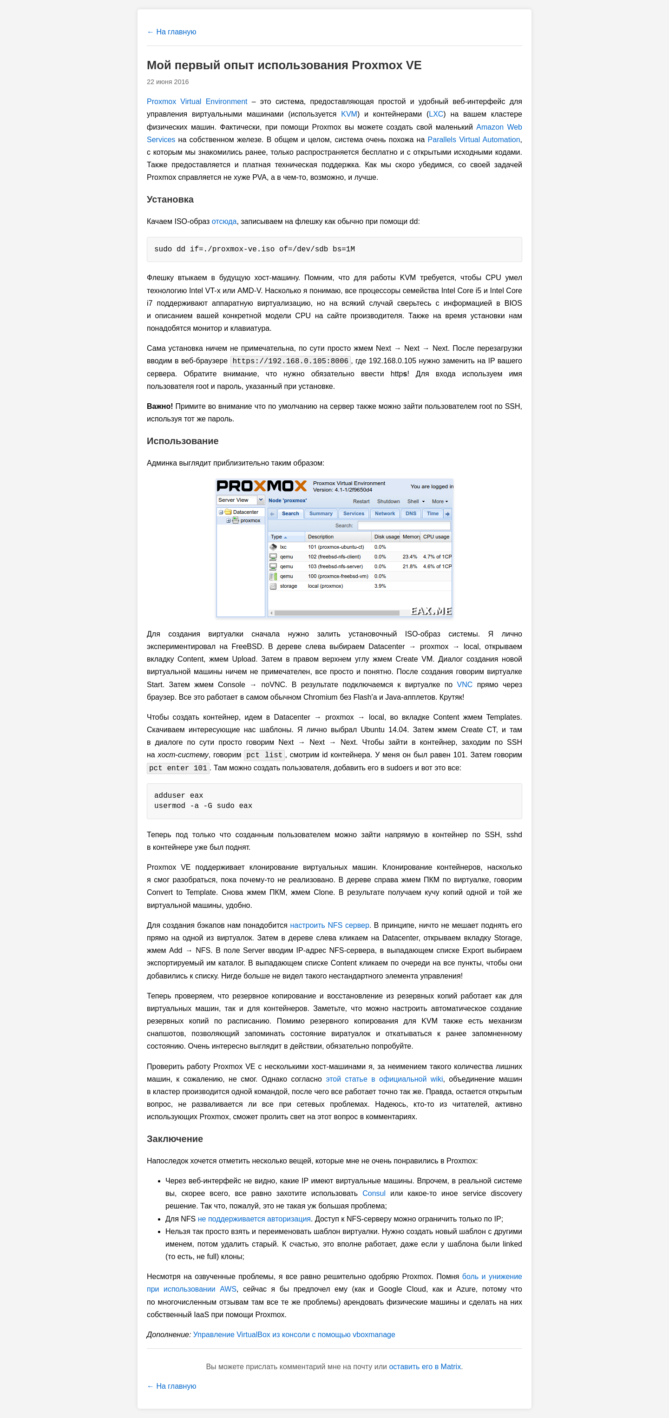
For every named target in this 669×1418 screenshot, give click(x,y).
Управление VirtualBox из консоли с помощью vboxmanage (294, 1335)
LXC (436, 114)
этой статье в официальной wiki (384, 1079)
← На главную (171, 32)
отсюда (224, 221)
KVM (349, 114)
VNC (465, 685)
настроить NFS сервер (329, 925)
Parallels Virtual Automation (474, 140)
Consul (374, 1193)
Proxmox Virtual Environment (197, 101)
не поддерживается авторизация (254, 1219)
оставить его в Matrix (425, 1367)
